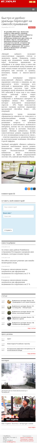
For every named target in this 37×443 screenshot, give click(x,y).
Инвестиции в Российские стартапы (18, 344)
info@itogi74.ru (11, 442)
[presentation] (18, 223)
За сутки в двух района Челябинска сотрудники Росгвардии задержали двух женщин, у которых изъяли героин (17, 252)
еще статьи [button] (32, 328)
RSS (31, 2)
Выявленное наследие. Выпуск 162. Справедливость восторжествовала (23, 301)
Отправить (8, 230)
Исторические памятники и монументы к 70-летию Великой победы (21, 349)
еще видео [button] (32, 427)
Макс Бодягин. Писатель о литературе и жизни (17, 423)
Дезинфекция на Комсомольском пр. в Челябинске (14, 391)
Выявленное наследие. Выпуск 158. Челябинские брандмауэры (23, 323)
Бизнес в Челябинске (26, 437)
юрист (9, 339)
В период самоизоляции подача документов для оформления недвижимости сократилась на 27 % (15, 271)
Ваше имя (7, 213)
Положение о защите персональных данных (27, 440)
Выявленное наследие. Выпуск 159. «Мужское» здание (23, 318)
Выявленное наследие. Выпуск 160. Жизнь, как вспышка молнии (23, 312)
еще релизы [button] (32, 353)
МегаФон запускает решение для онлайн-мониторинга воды (18, 262)
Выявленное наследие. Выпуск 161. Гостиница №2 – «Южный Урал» (23, 307)
